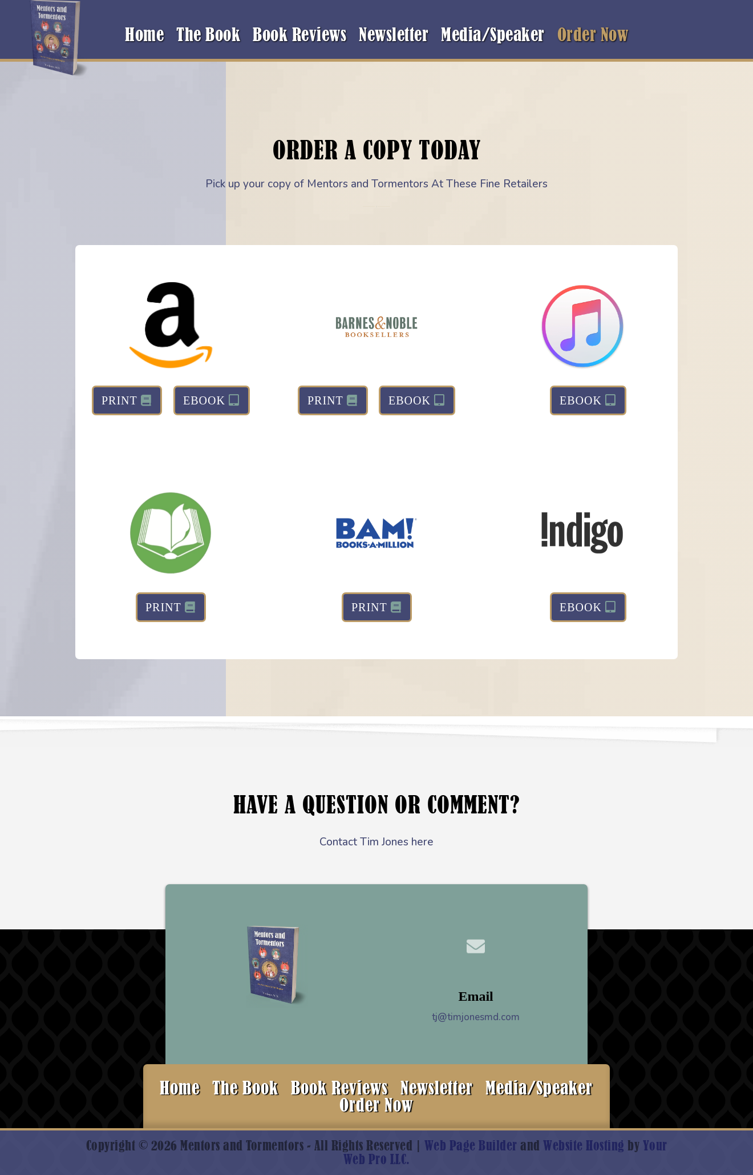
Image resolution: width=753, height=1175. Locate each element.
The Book (208, 36)
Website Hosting (584, 1145)
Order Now (593, 36)
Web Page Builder (470, 1145)
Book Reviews (299, 36)
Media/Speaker (493, 36)
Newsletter (393, 36)
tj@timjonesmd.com (476, 1017)
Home (144, 36)
